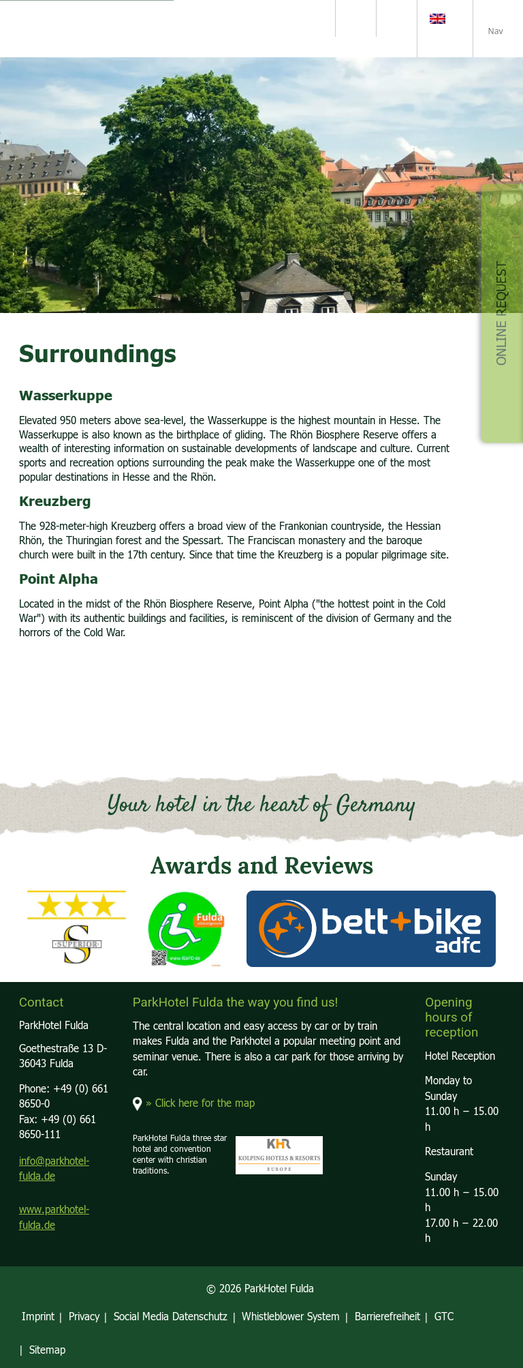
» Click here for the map (200, 1104)
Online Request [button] (501, 313)
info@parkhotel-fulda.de (54, 1170)
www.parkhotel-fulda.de (54, 1218)
